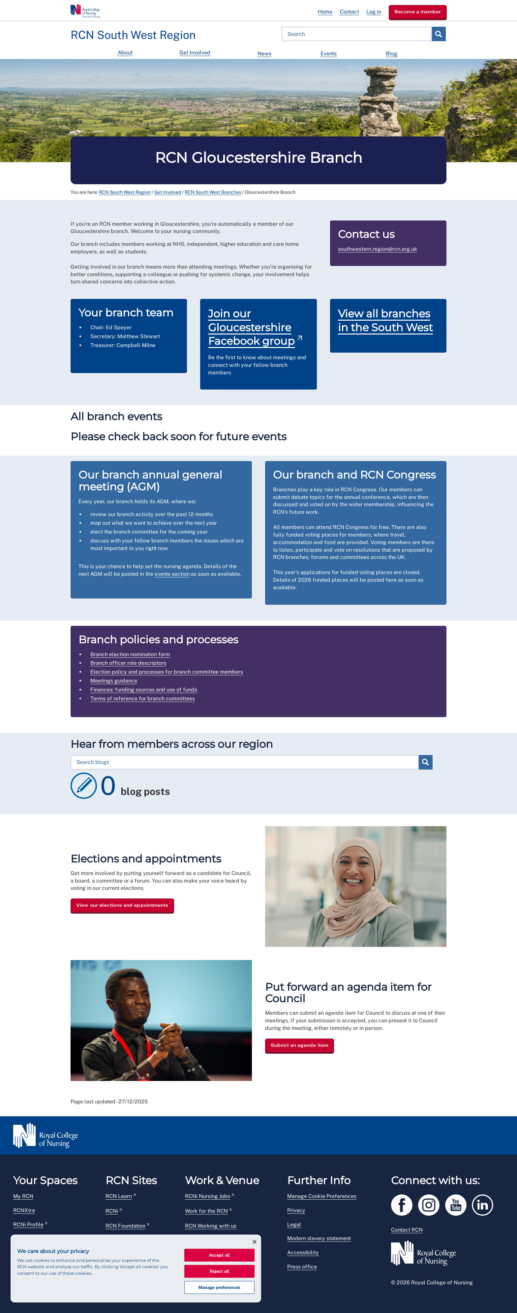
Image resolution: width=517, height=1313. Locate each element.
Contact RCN (407, 1230)
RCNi (112, 1211)
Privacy (296, 1210)
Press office (302, 1267)
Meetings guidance (113, 681)
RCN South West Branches (213, 192)
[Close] (255, 1242)
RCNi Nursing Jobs (207, 1196)
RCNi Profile (28, 1224)
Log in (373, 12)
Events (328, 53)
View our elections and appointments (122, 905)
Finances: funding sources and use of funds (143, 689)
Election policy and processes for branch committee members (166, 672)
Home (325, 12)
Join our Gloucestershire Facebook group (251, 327)
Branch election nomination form (130, 654)
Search (438, 34)
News (264, 53)
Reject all (219, 1271)
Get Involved (194, 52)
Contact (349, 12)
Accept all (219, 1255)
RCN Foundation (125, 1226)
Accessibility (303, 1252)
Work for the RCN (206, 1211)
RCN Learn (119, 1196)
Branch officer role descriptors (128, 663)
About (125, 52)
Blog (391, 53)
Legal (294, 1224)
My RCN (23, 1196)
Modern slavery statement (319, 1238)
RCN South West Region (125, 192)
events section (172, 574)
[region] (136, 1268)
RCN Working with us (210, 1226)
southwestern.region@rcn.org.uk (377, 249)
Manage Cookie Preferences (321, 1196)
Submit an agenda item (299, 1045)
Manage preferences (219, 1287)
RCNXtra (24, 1210)
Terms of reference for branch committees (142, 698)
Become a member (417, 11)
